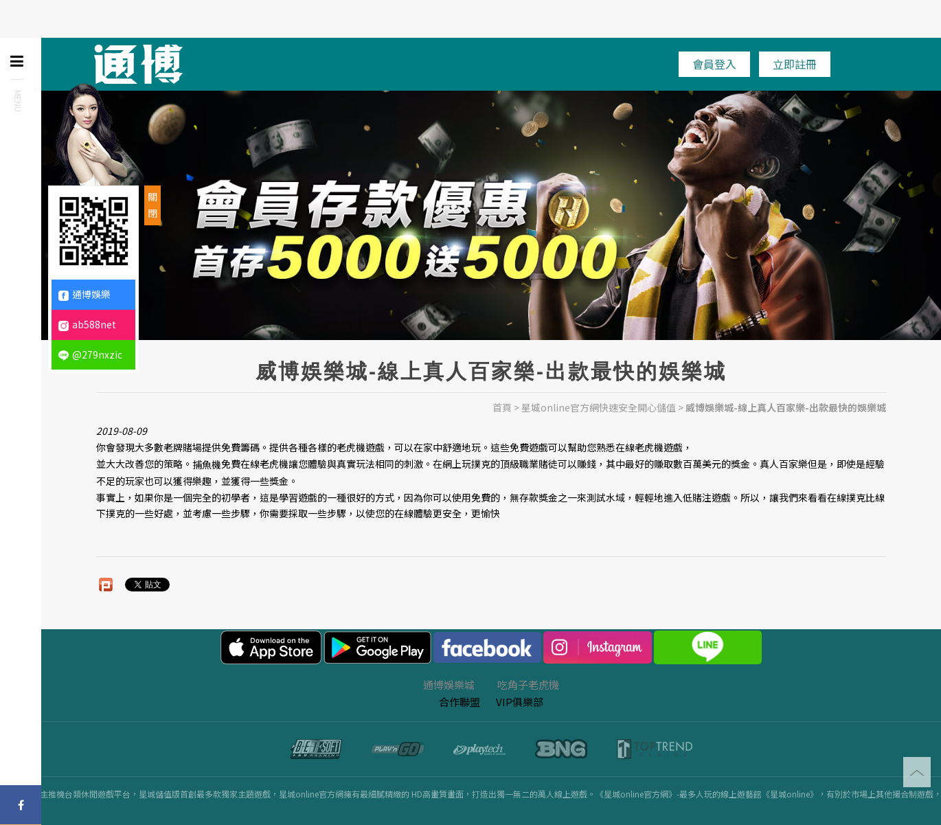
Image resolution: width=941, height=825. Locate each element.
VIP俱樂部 (519, 701)
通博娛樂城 (449, 684)
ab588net (87, 324)
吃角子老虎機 (528, 684)
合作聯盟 (459, 701)
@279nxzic (90, 354)
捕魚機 (206, 464)
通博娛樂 (84, 294)
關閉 (152, 205)
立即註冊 (795, 64)
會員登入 (714, 64)
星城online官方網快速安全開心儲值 (598, 407)
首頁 (502, 407)
